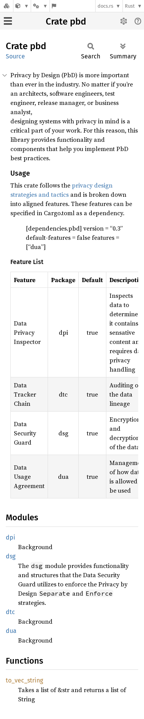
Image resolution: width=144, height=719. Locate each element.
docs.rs (105, 6)
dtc (10, 612)
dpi (10, 537)
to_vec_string (24, 680)
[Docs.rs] (6, 6)
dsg (10, 556)
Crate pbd (66, 21)
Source (15, 56)
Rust (130, 6)
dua (11, 630)
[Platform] (40, 6)
